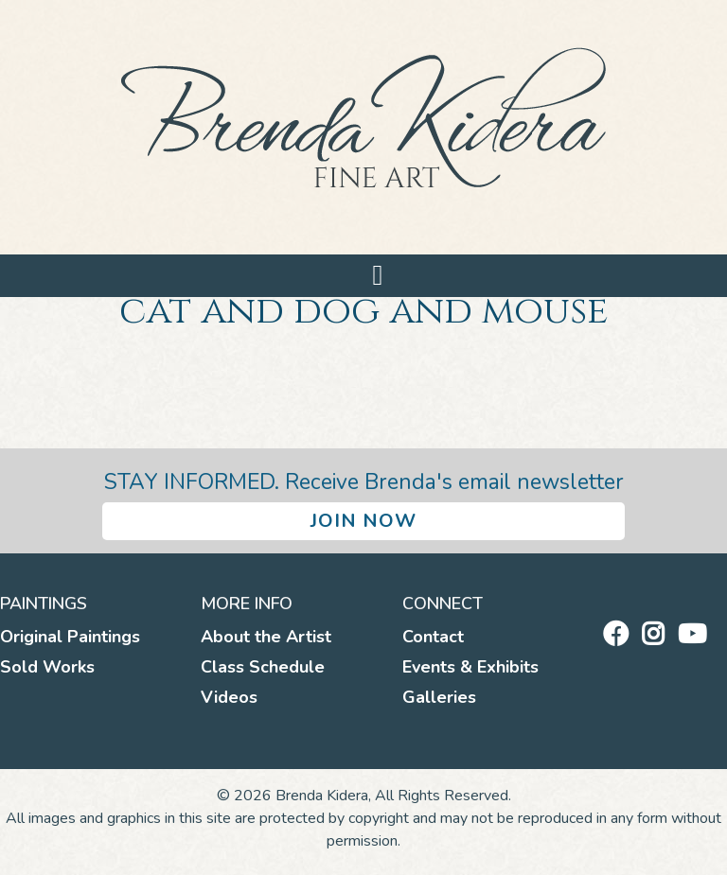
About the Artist (266, 636)
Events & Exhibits (470, 667)
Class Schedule (263, 667)
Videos (229, 697)
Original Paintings (70, 636)
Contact (433, 636)
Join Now (363, 521)
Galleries (439, 697)
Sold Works (47, 667)
